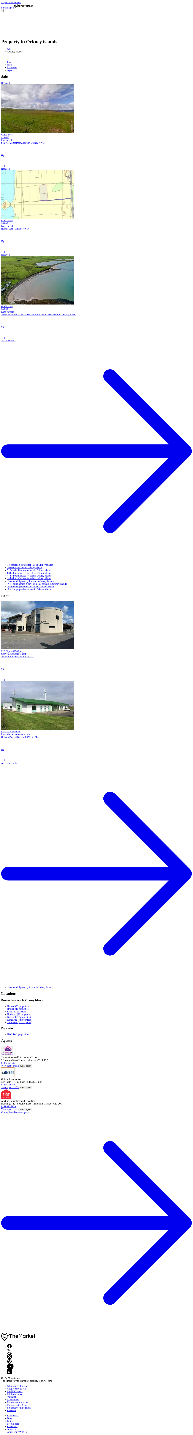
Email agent (25, 1066)
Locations (12, 67)
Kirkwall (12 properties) (19, 1017)
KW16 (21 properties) (17, 1034)
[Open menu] (2, 10)
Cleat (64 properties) (17, 1011)
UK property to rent (16, 1388)
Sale (9, 62)
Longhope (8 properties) (19, 1019)
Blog (9, 1418)
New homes (13, 1399)
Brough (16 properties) (18, 1009)
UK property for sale (17, 1386)
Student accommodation (19, 1407)
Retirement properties (17, 1402)
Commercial (13, 1415)
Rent (9, 64)
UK (9, 49)
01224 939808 (8, 1084)
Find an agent (7, 7)
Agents (10, 70)
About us (11, 1429)
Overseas (11, 1410)
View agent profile (10, 1065)
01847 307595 (8, 1063)
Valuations (12, 1397)
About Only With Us (17, 1432)
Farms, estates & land (17, 1405)
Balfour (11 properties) (18, 1006)
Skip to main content (11, 2)
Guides (10, 1421)
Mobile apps (13, 1423)
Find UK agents (14, 1391)
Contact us (12, 1426)
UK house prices (15, 1394)
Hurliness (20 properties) (19, 1014)
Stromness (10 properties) (19, 1022)
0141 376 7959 (8, 1106)
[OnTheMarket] (23, 7)
